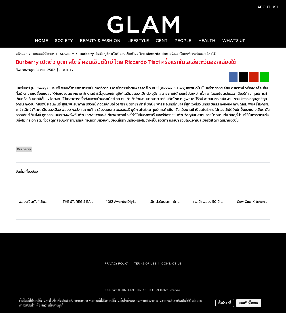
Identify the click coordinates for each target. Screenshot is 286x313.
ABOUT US (266, 7)
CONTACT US (171, 263)
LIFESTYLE (138, 40)
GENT (162, 40)
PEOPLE (183, 40)
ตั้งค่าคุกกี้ (224, 303)
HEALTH (206, 40)
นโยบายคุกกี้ (55, 305)
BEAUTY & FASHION (100, 40)
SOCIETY (64, 40)
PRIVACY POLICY (117, 263)
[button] (253, 40)
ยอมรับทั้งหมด (248, 303)
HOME (41, 40)
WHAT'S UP (234, 40)
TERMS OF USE (145, 263)
